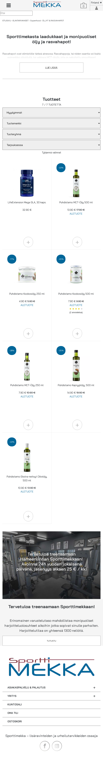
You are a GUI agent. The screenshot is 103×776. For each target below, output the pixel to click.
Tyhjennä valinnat (51, 152)
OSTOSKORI (14, 721)
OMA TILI (12, 713)
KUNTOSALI (14, 704)
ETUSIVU (6, 20)
